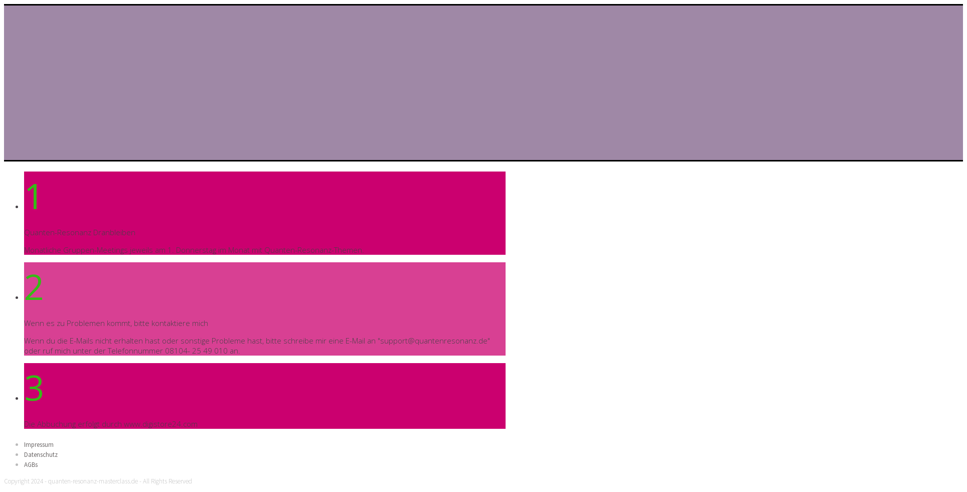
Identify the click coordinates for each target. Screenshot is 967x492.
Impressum (39, 444)
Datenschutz (41, 454)
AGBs (31, 464)
